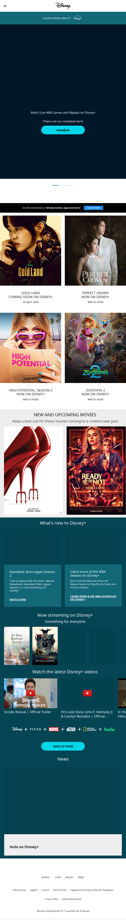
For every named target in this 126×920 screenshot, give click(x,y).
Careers (45, 890)
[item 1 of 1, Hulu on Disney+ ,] (63, 801)
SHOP (58, 877)
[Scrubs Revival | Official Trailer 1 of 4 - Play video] (30, 693)
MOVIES (69, 877)
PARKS (81, 877)
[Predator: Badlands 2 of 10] (45, 646)
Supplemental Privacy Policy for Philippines (91, 890)
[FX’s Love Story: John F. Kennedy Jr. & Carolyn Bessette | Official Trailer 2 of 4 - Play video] (87, 693)
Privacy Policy (51, 899)
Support (34, 890)
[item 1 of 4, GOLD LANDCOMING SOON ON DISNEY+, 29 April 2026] (30, 251)
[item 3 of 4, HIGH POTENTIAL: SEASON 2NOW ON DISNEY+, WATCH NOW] (30, 348)
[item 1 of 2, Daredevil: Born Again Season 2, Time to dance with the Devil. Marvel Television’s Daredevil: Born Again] (32, 548)
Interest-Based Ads (71, 899)
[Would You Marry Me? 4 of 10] (101, 646)
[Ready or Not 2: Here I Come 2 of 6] (96, 470)
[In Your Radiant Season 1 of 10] (17, 646)
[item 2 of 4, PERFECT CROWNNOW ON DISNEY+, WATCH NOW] (95, 251)
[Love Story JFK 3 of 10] (73, 646)
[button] (5, 6)
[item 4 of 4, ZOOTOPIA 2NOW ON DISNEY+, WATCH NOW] (95, 348)
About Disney (19, 890)
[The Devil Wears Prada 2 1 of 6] (33, 470)
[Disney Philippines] (63, 6)
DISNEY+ (45, 877)
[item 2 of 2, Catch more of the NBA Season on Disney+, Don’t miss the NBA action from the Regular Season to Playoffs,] (93, 548)
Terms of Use (60, 890)
